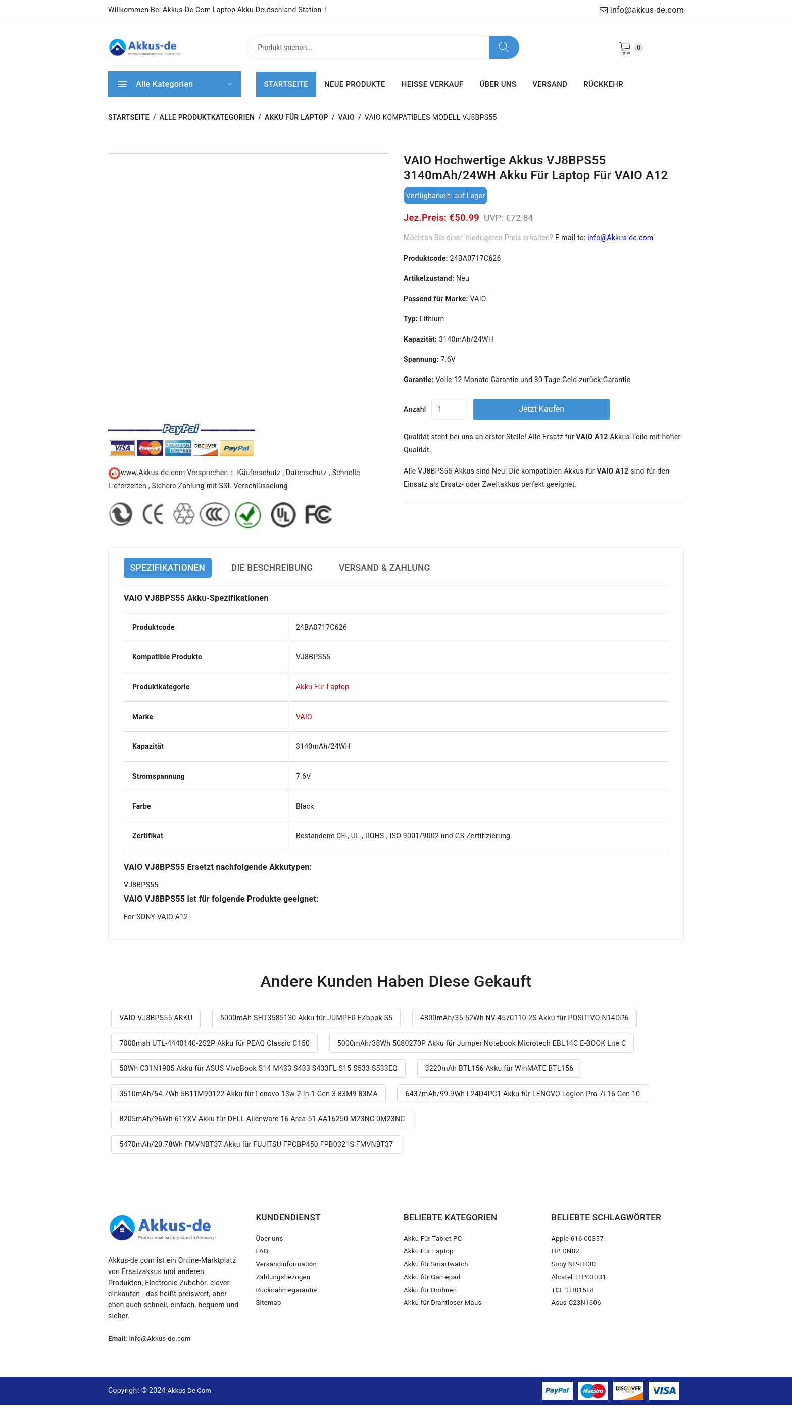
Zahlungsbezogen (285, 1295)
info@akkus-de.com (642, 10)
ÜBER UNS (497, 94)
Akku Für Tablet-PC (435, 1250)
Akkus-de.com (191, 1400)
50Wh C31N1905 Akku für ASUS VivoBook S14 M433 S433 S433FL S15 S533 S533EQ (258, 1079)
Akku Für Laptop (296, 128)
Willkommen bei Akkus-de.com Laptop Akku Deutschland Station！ (218, 10)
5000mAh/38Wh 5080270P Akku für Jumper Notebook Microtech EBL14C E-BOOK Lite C (481, 1054)
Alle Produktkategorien (207, 128)
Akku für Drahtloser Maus (445, 1326)
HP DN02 (566, 1265)
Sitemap (269, 1326)
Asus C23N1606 (578, 1326)
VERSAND (549, 94)
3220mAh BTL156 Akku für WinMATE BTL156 (499, 1079)
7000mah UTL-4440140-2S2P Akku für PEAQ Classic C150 (214, 1054)
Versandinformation (288, 1280)
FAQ (262, 1265)
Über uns (270, 1250)
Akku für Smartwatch (438, 1280)
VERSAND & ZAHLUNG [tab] (424, 578)
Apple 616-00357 (579, 1250)
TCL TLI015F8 (574, 1310)
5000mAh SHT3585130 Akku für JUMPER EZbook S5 (306, 1028)
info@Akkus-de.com (620, 248)
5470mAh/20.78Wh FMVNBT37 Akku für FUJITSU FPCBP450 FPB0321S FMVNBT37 (256, 1155)
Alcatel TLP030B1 (581, 1295)
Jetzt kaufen (578, 419)
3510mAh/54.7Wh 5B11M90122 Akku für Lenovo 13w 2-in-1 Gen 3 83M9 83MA (248, 1104)
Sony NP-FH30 (575, 1280)
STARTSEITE (286, 94)
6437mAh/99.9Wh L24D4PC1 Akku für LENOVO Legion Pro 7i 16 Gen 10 (522, 1104)
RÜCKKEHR (603, 94)
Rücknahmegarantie (288, 1310)
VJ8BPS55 (141, 895)
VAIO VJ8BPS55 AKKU (155, 1028)
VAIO (346, 128)
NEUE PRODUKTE (354, 94)
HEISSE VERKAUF (433, 94)
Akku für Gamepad (434, 1295)
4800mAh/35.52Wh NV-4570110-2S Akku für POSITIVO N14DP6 (524, 1028)
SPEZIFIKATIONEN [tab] (173, 578)
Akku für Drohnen (432, 1310)
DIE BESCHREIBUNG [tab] (294, 578)
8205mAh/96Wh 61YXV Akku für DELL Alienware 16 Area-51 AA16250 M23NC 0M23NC (262, 1129)
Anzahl (415, 419)
